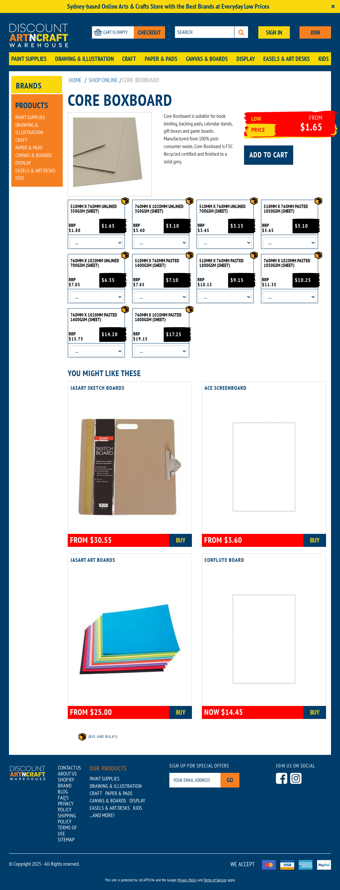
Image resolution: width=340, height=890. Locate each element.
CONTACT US (69, 767)
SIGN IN (274, 32)
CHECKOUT (149, 32)
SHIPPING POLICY (67, 818)
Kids (323, 59)
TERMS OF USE (67, 830)
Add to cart (268, 154)
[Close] (333, 6)
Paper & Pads (161, 59)
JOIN (315, 32)
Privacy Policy (187, 879)
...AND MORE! (102, 815)
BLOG (63, 791)
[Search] (241, 32)
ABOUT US (67, 773)
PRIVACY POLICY (65, 806)
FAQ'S (63, 797)
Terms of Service (215, 879)
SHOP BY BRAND (66, 782)
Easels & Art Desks (286, 59)
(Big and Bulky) (98, 736)
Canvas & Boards (207, 59)
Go (230, 780)
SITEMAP (66, 839)
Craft (129, 59)
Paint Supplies (28, 59)
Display (245, 59)
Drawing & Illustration (84, 59)
